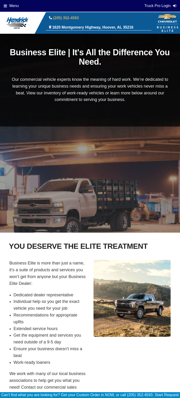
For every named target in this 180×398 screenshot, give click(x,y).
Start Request (167, 395)
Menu (11, 6)
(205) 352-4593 (66, 18)
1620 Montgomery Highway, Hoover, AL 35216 (93, 27)
